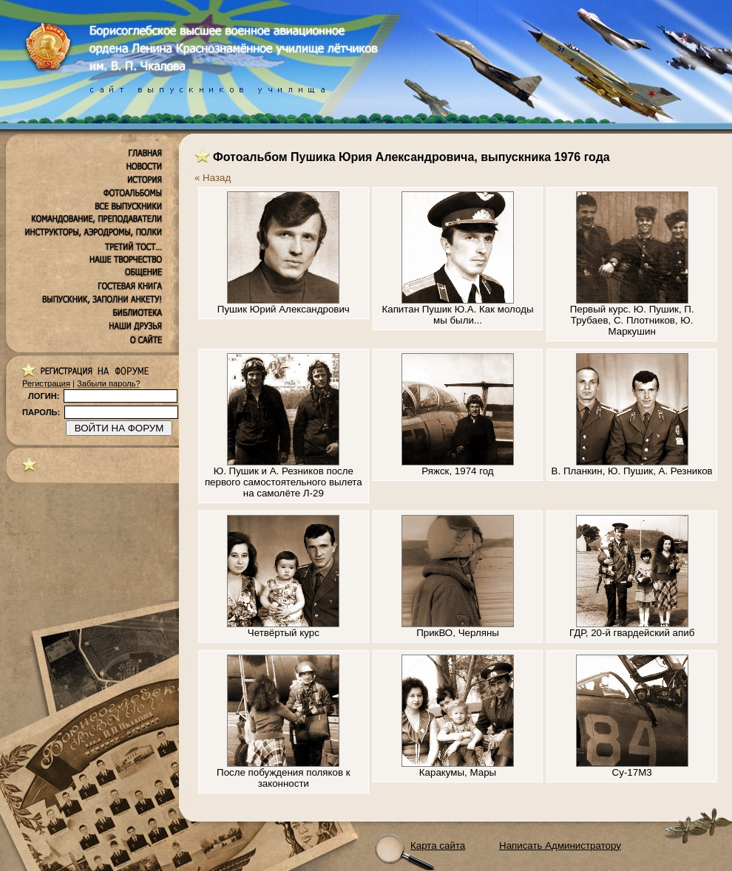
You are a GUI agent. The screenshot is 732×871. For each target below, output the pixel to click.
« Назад (212, 177)
